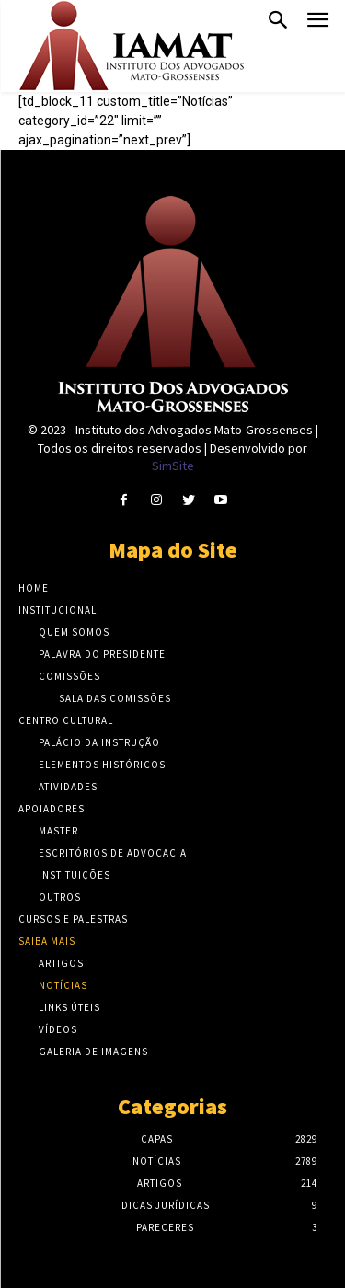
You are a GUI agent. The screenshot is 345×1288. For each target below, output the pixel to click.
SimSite (173, 465)
